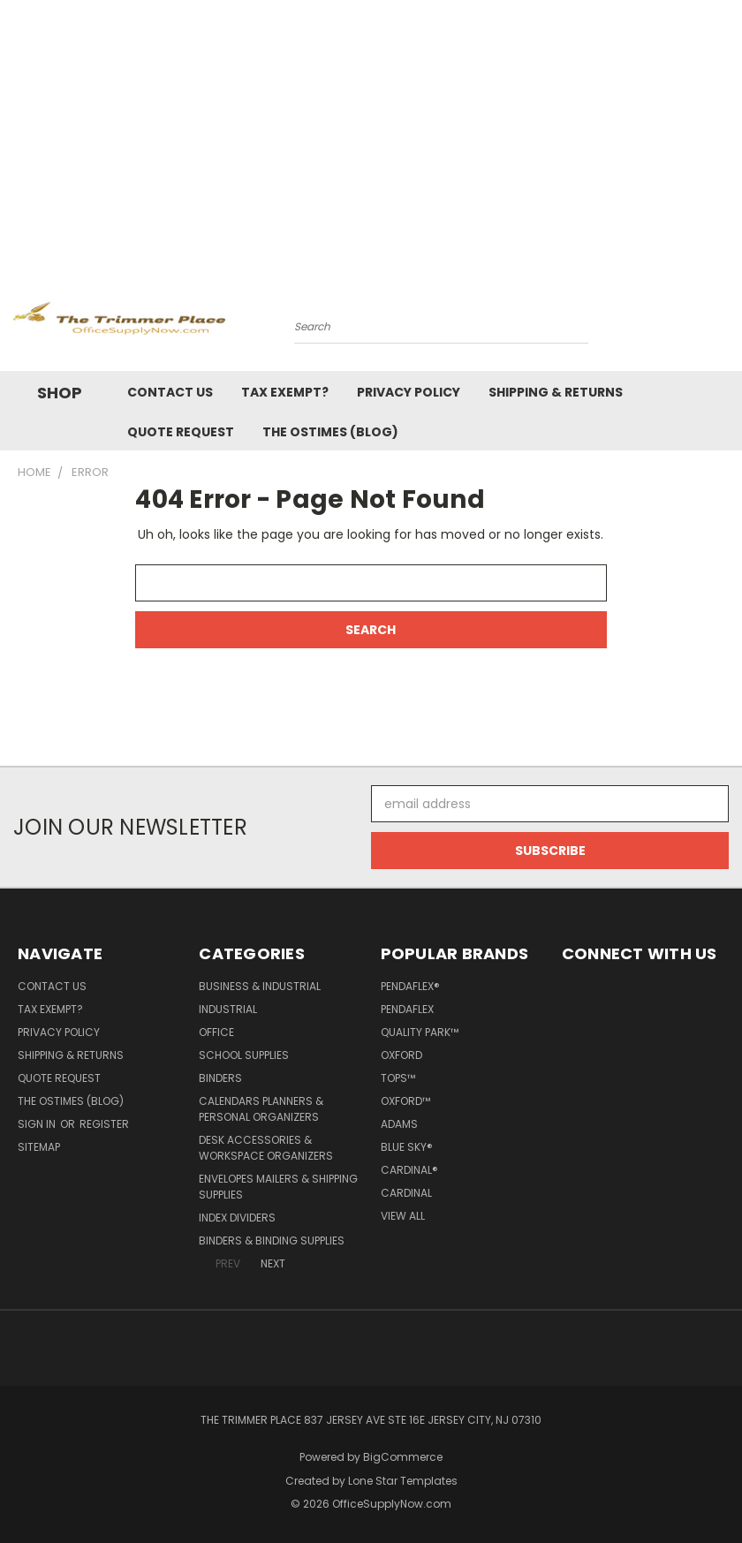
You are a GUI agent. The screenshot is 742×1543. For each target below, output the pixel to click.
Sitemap (39, 1146)
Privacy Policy (408, 392)
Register (104, 1123)
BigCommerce (403, 1456)
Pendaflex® (410, 986)
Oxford (401, 1055)
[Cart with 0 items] (724, 322)
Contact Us (170, 392)
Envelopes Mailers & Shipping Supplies (278, 1186)
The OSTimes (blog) (330, 432)
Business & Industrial (260, 986)
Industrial (228, 1009)
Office (216, 1032)
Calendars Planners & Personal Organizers (261, 1108)
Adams (399, 1123)
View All (403, 1215)
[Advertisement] (371, 132)
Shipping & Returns (555, 392)
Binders (220, 1077)
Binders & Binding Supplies (271, 1240)
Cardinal (406, 1192)
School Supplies (244, 1055)
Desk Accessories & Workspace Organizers (266, 1147)
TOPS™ (398, 1077)
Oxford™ (405, 1100)
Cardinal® (409, 1169)
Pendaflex (407, 1009)
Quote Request (180, 432)
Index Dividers (237, 1217)
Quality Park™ (419, 1032)
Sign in (38, 1123)
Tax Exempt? (285, 392)
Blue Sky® (407, 1146)
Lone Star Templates (403, 1480)
